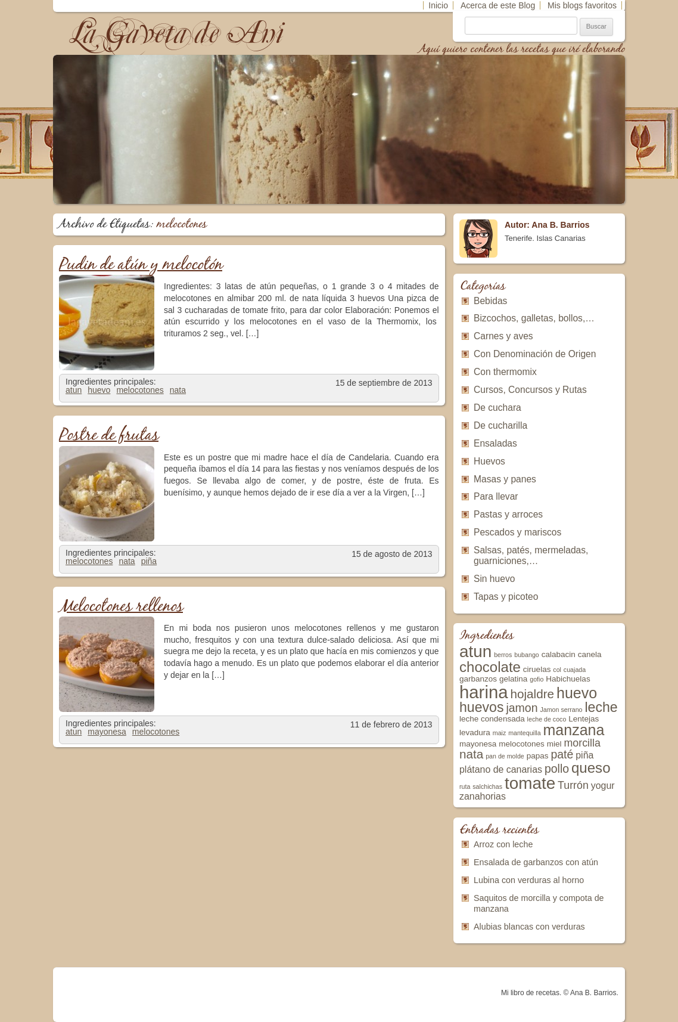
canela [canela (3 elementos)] (590, 654)
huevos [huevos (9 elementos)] (481, 707)
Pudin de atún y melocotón (140, 265)
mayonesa (107, 731)
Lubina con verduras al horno (529, 880)
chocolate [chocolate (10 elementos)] (490, 667)
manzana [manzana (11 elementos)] (574, 729)
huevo (99, 390)
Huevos (489, 461)
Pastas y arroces (508, 514)
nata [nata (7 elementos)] (471, 754)
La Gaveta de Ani (177, 33)
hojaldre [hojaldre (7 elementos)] (532, 694)
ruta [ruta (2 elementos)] (464, 786)
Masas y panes (505, 479)
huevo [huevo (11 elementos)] (576, 693)
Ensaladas (495, 443)
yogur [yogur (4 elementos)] (603, 786)
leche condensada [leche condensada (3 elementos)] (492, 718)
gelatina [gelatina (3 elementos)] (513, 678)
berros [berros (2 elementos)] (503, 654)
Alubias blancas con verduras (529, 926)
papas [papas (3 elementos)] (538, 755)
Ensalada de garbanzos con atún (536, 862)
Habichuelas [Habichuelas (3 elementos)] (568, 678)
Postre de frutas (108, 435)
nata (178, 390)
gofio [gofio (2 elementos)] (536, 679)
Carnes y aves (503, 336)
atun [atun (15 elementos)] (475, 651)
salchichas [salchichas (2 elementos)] (487, 786)
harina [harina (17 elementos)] (483, 692)
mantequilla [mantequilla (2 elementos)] (524, 732)
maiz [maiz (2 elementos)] (499, 732)
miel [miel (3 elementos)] (554, 743)
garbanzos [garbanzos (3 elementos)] (478, 678)
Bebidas (490, 301)
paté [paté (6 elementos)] (562, 754)
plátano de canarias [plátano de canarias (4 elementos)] (500, 769)
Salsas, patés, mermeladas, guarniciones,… (531, 555)
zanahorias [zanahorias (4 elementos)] (482, 796)
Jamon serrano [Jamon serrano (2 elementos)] (561, 709)
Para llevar (496, 496)
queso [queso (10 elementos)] (591, 768)
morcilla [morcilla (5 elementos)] (582, 743)
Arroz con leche (503, 844)
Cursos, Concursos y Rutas (530, 390)
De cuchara (497, 407)
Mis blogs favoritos (582, 5)
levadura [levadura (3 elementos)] (474, 732)
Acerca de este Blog (498, 5)
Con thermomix (505, 372)
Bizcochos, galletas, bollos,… (534, 318)
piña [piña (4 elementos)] (584, 755)
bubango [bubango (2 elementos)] (526, 654)
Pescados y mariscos (517, 532)
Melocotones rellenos (121, 607)
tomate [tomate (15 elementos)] (530, 783)
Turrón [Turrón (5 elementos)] (573, 785)
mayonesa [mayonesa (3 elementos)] (477, 743)
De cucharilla (500, 425)
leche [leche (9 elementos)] (600, 707)
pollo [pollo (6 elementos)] (557, 768)
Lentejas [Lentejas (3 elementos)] (583, 718)
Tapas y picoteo (506, 596)
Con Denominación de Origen (535, 354)
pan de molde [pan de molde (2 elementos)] (505, 756)
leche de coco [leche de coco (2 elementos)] (547, 719)
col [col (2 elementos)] (557, 669)
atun (74, 390)
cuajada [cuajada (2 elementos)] (575, 669)
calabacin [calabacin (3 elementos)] (559, 654)
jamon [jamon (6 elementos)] (521, 707)
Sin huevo (494, 579)
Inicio (438, 5)
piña (149, 561)
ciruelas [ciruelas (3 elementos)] (537, 669)
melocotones (139, 390)
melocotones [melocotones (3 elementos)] (522, 743)
